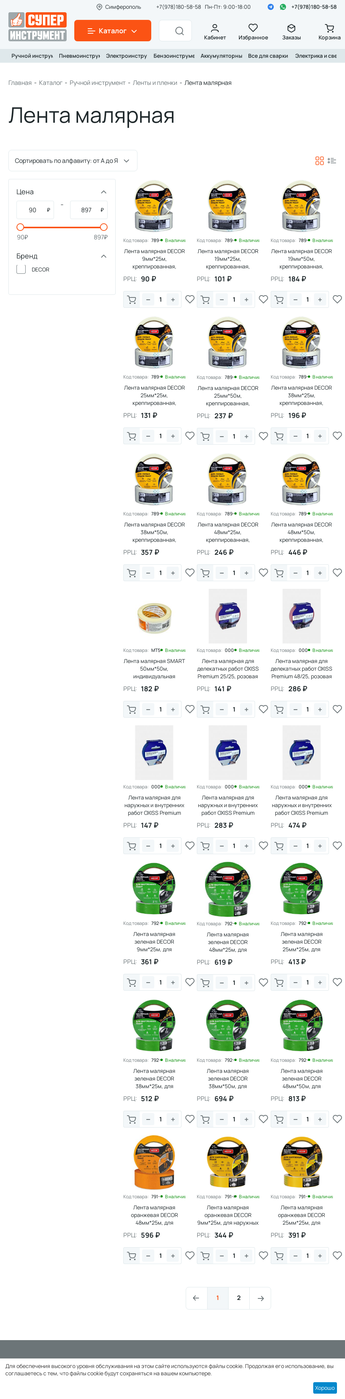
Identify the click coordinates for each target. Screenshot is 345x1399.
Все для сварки (267, 55)
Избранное (253, 32)
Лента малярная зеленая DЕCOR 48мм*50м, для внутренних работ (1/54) (301, 1082)
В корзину (131, 300)
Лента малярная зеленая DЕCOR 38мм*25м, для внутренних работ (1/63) (154, 1082)
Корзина (329, 32)
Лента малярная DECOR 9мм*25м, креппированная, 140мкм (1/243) (154, 262)
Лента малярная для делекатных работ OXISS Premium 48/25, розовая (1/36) (301, 672)
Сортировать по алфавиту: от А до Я (66, 160)
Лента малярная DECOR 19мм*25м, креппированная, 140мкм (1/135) (228, 262)
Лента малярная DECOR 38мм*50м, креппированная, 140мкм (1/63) (154, 536)
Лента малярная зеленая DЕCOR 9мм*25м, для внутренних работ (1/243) (154, 949)
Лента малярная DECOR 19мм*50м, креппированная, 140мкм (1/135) (301, 262)
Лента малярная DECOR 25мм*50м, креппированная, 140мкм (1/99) (228, 399)
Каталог (50, 82)
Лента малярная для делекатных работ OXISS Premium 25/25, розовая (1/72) (228, 672)
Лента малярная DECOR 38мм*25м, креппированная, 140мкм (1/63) (301, 399)
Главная (20, 82)
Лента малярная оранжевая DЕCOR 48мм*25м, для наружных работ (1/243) (154, 1219)
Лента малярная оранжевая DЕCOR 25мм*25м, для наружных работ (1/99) (301, 1219)
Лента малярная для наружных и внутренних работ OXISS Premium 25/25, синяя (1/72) (154, 809)
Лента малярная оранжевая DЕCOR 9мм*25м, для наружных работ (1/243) (227, 1219)
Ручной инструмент (30, 55)
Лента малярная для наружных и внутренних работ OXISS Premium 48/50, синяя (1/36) (302, 809)
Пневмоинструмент (78, 55)
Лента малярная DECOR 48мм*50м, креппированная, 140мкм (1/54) (301, 536)
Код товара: (136, 240)
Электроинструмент (125, 55)
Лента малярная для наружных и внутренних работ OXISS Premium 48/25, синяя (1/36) (228, 809)
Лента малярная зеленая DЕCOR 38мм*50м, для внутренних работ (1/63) (228, 1082)
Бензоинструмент (173, 55)
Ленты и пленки (155, 82)
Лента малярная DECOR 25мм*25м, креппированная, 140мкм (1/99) (154, 399)
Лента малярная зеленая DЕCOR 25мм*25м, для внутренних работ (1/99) (302, 945)
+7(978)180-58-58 (314, 6)
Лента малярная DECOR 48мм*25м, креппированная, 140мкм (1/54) (228, 536)
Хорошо (325, 1387)
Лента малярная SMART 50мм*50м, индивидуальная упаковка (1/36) (154, 672)
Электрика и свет (314, 55)
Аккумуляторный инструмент (220, 55)
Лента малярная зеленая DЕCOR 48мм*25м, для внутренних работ (228, 946)
